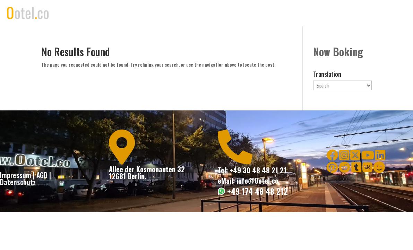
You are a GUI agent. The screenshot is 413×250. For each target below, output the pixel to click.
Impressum (15, 175)
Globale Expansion (383, 13)
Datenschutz (18, 182)
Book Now (310, 13)
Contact (341, 13)
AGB (42, 175)
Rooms (280, 13)
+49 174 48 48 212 (256, 191)
